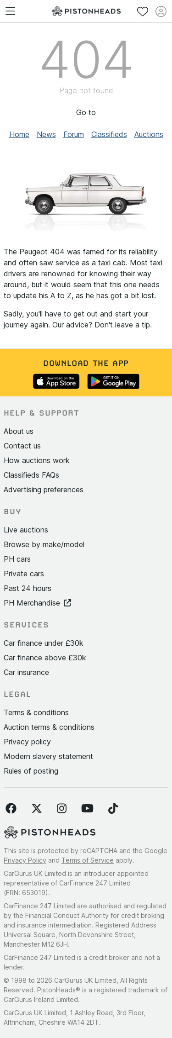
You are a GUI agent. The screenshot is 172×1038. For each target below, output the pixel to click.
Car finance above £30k (45, 657)
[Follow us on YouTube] (87, 809)
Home (19, 134)
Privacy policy (27, 741)
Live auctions (26, 529)
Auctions (148, 134)
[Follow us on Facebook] (11, 809)
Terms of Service (87, 860)
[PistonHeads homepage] (86, 11)
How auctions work (37, 460)
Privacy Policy (25, 860)
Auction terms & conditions (49, 727)
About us (18, 431)
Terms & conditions (36, 712)
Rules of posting (31, 770)
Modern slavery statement (48, 756)
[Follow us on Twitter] (36, 809)
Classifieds (109, 134)
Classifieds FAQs (31, 474)
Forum (73, 134)
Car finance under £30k (43, 643)
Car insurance (26, 672)
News (46, 134)
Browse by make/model (44, 544)
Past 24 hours (27, 588)
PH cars (17, 559)
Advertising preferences (43, 489)
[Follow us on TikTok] (113, 809)
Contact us (22, 445)
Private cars (24, 573)
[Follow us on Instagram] (61, 809)
